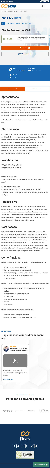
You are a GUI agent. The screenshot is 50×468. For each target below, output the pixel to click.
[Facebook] (23, 446)
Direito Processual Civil (23, 11)
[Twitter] (32, 446)
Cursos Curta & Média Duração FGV (14, 11)
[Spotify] (36, 446)
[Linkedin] (27, 446)
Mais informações (25, 54)
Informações (37, 89)
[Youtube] (18, 446)
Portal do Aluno (44, 1)
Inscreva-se (25, 48)
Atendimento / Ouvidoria (7, 1)
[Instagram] (14, 446)
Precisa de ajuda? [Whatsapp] (41, 465)
